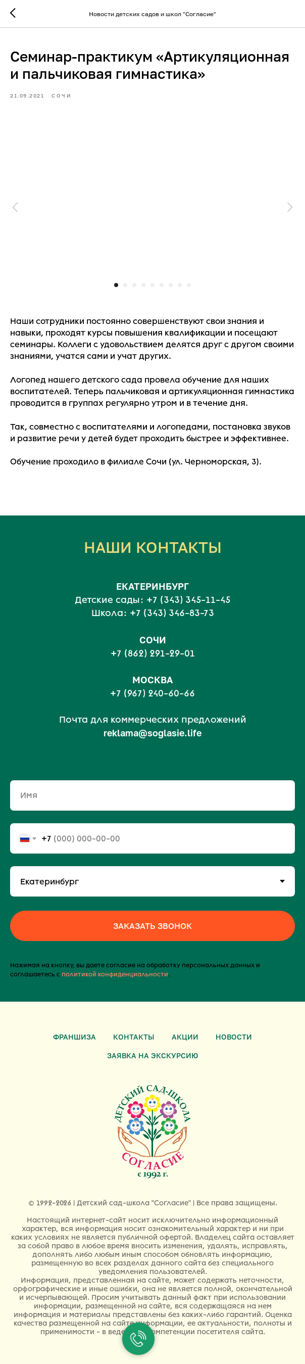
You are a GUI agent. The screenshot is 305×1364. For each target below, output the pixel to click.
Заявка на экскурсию (152, 1055)
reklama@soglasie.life (152, 732)
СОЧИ (152, 639)
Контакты (134, 1036)
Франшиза (74, 1036)
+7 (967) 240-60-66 (152, 693)
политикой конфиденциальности (115, 974)
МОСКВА (152, 679)
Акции (185, 1036)
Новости (234, 1036)
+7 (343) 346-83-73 (172, 613)
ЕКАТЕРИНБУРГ (152, 586)
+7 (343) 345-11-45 (188, 599)
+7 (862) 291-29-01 (153, 653)
